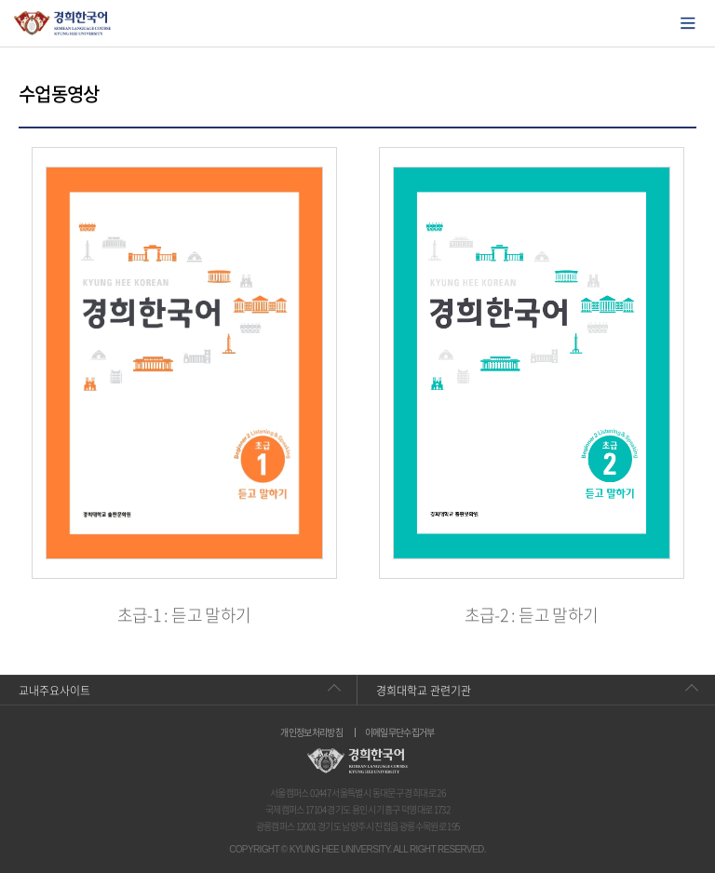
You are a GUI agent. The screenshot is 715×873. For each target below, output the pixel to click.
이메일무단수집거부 (400, 732)
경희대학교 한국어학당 (63, 23)
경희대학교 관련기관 (423, 690)
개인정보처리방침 (311, 732)
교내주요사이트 (54, 690)
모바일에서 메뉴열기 (688, 23)
